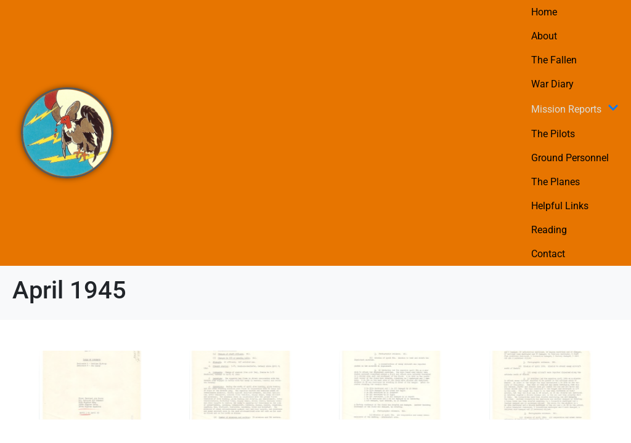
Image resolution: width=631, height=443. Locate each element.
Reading (549, 230)
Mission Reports (575, 109)
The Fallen (554, 60)
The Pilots (553, 134)
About (544, 36)
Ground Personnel (570, 158)
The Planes (555, 182)
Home (544, 12)
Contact (548, 254)
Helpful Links (559, 206)
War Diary (552, 84)
